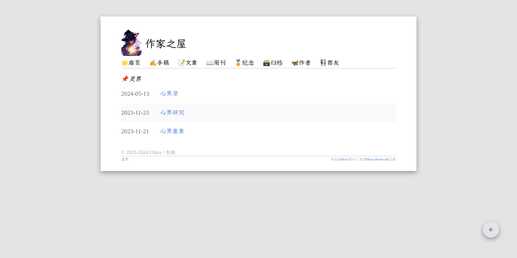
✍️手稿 (159, 62)
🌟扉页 (131, 62)
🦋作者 (301, 62)
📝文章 (187, 62)
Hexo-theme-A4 (377, 159)
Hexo (344, 159)
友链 (170, 152)
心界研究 (172, 112)
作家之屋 (166, 43)
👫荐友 (329, 62)
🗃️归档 (273, 62)
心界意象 (172, 131)
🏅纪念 (244, 62)
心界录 (169, 93)
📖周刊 (216, 62)
